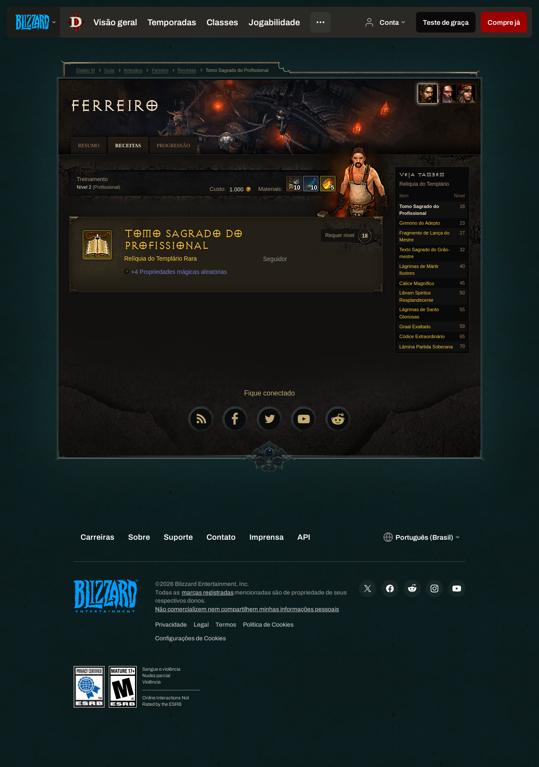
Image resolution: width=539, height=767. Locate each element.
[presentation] (33, 22)
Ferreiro (114, 106)
